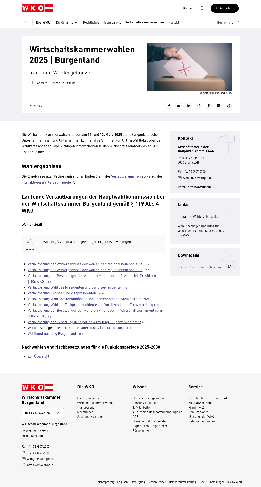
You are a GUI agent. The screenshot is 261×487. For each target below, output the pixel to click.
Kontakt (173, 22)
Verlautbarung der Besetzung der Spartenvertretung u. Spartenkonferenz (84, 321)
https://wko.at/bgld (37, 465)
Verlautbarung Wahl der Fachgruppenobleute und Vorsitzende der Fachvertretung (90, 304)
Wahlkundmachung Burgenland (52, 333)
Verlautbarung (113, 327)
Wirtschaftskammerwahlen (144, 22)
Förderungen (141, 430)
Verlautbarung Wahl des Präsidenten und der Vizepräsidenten (75, 287)
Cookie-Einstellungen (211, 482)
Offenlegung (137, 482)
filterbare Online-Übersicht (75, 327)
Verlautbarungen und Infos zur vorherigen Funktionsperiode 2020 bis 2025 (205, 230)
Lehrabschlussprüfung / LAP (208, 398)
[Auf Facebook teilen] (209, 106)
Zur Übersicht (38, 356)
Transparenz (112, 22)
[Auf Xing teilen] (199, 106)
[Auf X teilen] (219, 106)
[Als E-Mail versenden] (178, 106)
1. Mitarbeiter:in (143, 407)
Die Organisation (67, 22)
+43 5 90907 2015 (35, 452)
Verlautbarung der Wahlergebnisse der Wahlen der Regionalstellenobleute (85, 264)
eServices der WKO (201, 416)
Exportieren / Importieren (150, 426)
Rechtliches (91, 22)
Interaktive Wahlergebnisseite (205, 216)
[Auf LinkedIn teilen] (188, 106)
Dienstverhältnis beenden (150, 421)
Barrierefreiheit (157, 482)
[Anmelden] (225, 8)
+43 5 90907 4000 (192, 171)
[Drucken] (229, 106)
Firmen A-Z (196, 407)
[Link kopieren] (168, 106)
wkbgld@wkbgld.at (37, 459)
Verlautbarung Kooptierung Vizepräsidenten (62, 292)
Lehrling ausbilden (145, 402)
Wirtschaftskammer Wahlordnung (205, 267)
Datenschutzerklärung (182, 482)
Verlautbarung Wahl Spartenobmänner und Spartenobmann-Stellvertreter (85, 298)
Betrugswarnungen (201, 421)
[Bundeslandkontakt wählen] (43, 413)
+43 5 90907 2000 (35, 446)
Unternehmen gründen (148, 398)
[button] (228, 22)
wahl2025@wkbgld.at (195, 178)
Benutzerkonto (198, 412)
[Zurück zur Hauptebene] (25, 22)
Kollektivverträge (200, 402)
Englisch (122, 482)
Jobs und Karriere (89, 416)
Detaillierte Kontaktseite (197, 187)
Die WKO (43, 22)
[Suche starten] (202, 8)
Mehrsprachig (106, 482)
